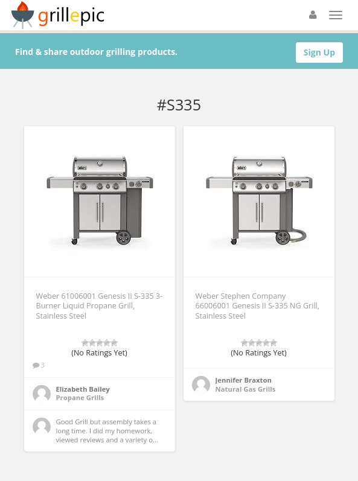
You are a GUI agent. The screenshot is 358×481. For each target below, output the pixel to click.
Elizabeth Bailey (83, 388)
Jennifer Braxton (244, 379)
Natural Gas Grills (246, 388)
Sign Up (319, 52)
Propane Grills (80, 397)
